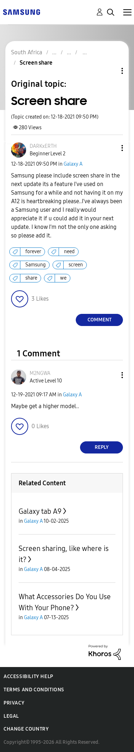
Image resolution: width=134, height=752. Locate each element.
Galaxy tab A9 (40, 511)
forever (33, 252)
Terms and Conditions (34, 690)
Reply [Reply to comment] (102, 447)
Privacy (14, 703)
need (69, 252)
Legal (11, 716)
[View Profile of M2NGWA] (40, 373)
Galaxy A (73, 164)
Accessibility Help (28, 676)
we (63, 278)
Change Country (26, 729)
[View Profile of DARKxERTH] (43, 146)
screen (76, 265)
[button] (110, 148)
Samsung (35, 265)
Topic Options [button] (110, 70)
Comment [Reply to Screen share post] (99, 320)
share (31, 278)
